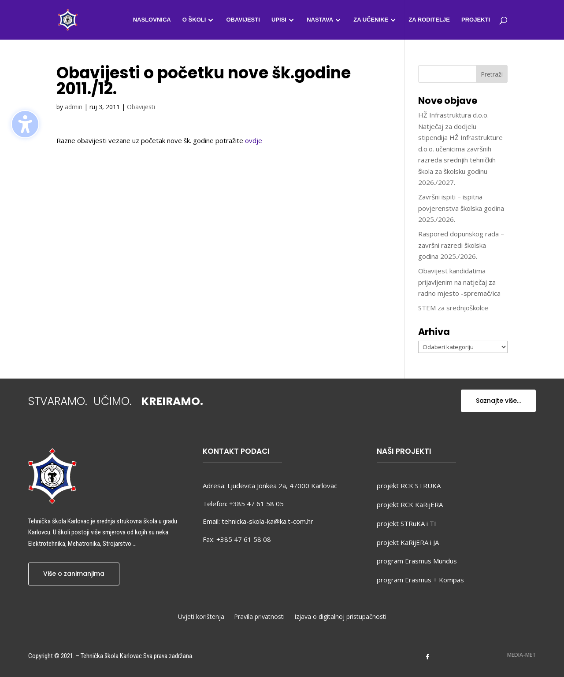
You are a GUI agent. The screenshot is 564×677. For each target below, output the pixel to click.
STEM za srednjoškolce (453, 307)
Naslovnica (152, 20)
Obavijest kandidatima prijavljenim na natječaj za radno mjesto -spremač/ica (459, 282)
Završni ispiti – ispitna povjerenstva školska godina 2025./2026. (461, 208)
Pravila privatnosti (259, 617)
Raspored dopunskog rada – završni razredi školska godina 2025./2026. (461, 245)
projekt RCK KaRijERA (410, 504)
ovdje (253, 140)
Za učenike (370, 20)
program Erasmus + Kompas (420, 579)
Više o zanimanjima (73, 573)
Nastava (320, 20)
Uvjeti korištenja (201, 617)
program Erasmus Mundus (417, 560)
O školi (194, 20)
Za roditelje (428, 20)
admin (73, 107)
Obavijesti (243, 20)
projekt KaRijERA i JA (408, 542)
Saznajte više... (498, 400)
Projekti (475, 20)
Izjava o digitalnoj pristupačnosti (340, 617)
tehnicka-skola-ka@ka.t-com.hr (267, 521)
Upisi (278, 20)
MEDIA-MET (521, 655)
